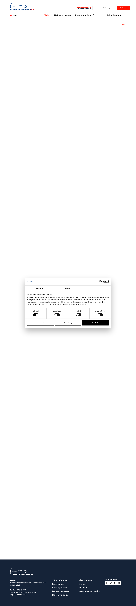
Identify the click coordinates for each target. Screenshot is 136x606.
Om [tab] (96, 288)
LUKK (123, 24)
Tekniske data (114, 15)
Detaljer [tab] (68, 288)
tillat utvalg (68, 323)
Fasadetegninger (84, 15)
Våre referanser (60, 580)
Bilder (47, 15)
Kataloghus (58, 584)
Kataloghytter (59, 587)
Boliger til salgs (60, 595)
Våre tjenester (86, 580)
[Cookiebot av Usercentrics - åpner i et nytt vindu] (100, 281)
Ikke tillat (40, 323)
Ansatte (83, 587)
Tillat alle (95, 323)
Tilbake (14, 15)
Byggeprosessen (61, 591)
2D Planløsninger (63, 15)
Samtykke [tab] (39, 288)
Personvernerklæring (90, 591)
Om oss (82, 584)
